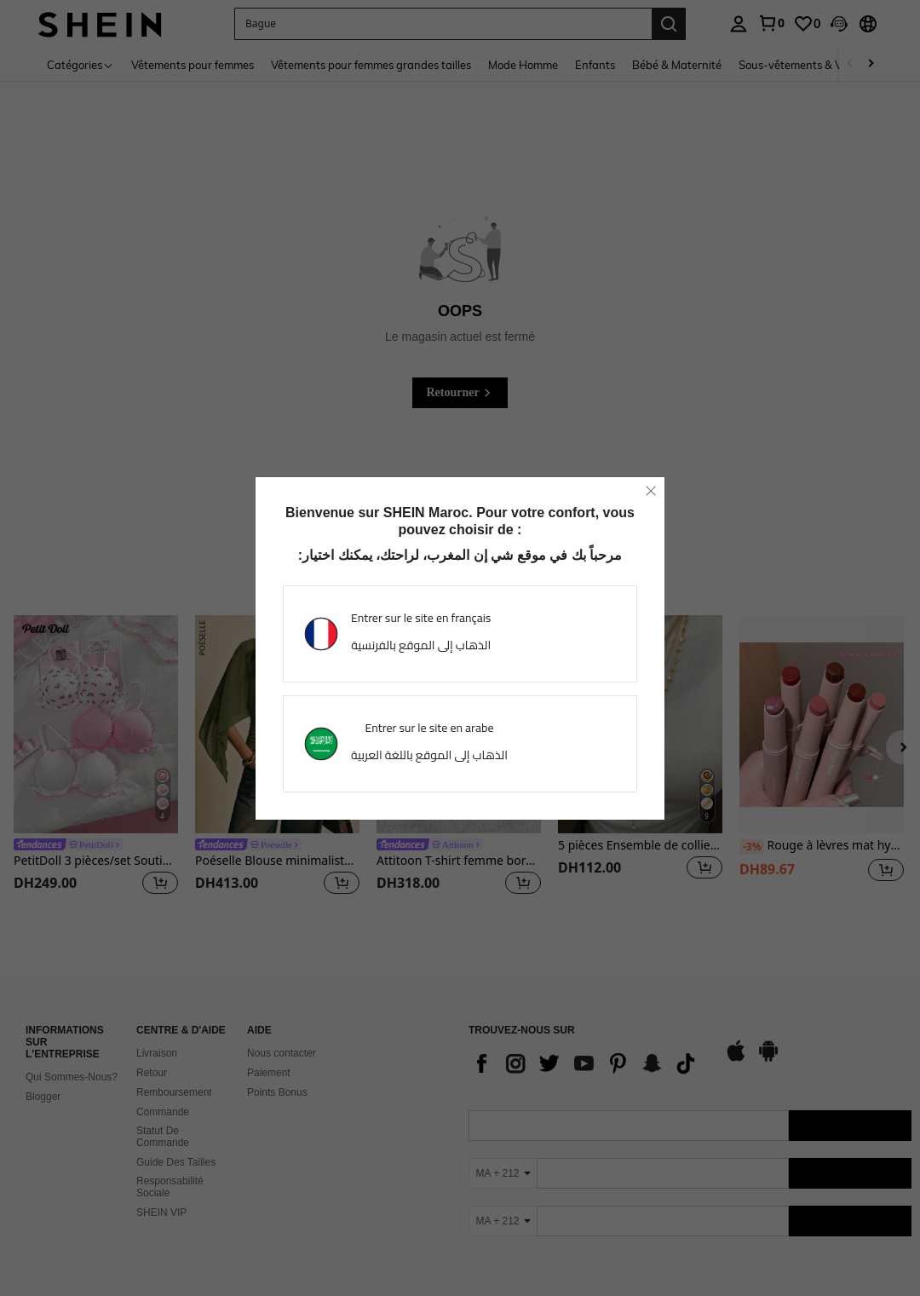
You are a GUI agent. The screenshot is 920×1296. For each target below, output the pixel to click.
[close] (650, 490)
